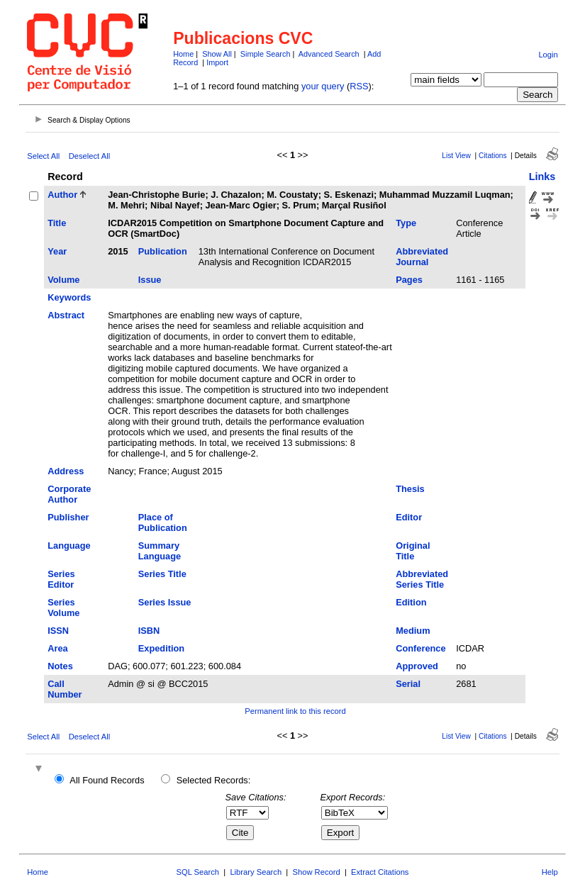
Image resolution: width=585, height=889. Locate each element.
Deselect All (89, 156)
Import (217, 62)
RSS (359, 86)
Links (542, 176)
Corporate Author (69, 494)
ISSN (58, 630)
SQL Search (198, 872)
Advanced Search (329, 54)
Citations (493, 156)
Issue (150, 279)
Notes (60, 666)
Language (69, 545)
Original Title (413, 550)
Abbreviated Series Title (422, 579)
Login (547, 54)
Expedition (161, 648)
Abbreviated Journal (422, 256)
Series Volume (63, 607)
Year (57, 251)
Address (66, 471)
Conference (420, 648)
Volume (63, 279)
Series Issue (164, 602)
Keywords (69, 297)
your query (322, 86)
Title (57, 223)
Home (183, 54)
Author (62, 194)
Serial (408, 683)
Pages (409, 279)
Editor (409, 517)
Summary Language (159, 550)
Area (57, 648)
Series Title (162, 574)
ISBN (149, 630)
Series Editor (61, 579)
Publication (162, 251)
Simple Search (265, 54)
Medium (413, 630)
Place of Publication (162, 522)
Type (406, 223)
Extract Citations (379, 872)
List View (456, 156)
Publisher (68, 517)
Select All (43, 156)
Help (550, 872)
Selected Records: (214, 780)
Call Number (65, 689)
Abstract (66, 315)
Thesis (410, 488)
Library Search (256, 872)
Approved (417, 666)
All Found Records (106, 780)
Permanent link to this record (295, 711)
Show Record (316, 872)
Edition (411, 602)
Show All (217, 54)
